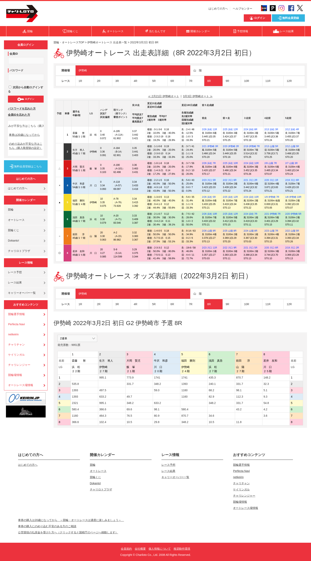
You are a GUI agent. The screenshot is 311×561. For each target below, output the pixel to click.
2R (99, 80)
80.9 (156, 415)
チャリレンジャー (19, 364)
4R (135, 80)
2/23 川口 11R (209, 247)
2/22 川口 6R (229, 180)
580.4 (75, 409)
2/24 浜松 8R (250, 129)
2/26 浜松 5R (209, 197)
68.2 (211, 390)
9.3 (265, 396)
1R (80, 80)
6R (172, 80)
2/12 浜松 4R (292, 129)
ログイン (25, 99)
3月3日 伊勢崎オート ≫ (197, 96)
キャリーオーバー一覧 (22, 292)
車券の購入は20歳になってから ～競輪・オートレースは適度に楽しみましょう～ (71, 520)
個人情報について (160, 548)
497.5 (102, 390)
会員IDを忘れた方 (19, 114)
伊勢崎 (83, 70)
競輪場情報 (15, 375)
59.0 (156, 390)
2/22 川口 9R (229, 247)
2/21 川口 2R (250, 180)
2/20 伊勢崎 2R (231, 146)
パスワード (16, 70)
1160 (184, 390)
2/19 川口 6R (292, 180)
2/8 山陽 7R (270, 163)
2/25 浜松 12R (230, 129)
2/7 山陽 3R (291, 163)
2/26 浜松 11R (209, 129)
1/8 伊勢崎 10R (293, 197)
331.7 (130, 383)
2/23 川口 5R (209, 180)
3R (117, 80)
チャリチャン (16, 344)
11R (268, 80)
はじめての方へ (218, 8)
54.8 (266, 403)
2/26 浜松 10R (209, 214)
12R (289, 80)
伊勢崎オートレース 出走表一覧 (107, 42)
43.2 (238, 409)
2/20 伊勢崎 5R (293, 214)
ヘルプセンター (242, 8)
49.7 (129, 396)
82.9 (211, 396)
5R (154, 80)
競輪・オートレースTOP (69, 42)
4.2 (265, 409)
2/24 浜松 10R (251, 163)
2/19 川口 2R (292, 247)
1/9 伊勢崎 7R (271, 197)
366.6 (102, 409)
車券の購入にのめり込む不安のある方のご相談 (47, 526)
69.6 (129, 409)
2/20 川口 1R (271, 180)
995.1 (102, 377)
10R (246, 80)
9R (227, 80)
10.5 (129, 422)
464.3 (102, 415)
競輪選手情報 (16, 314)
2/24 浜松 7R (250, 214)
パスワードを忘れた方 (22, 108)
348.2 (157, 383)
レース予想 (15, 272)
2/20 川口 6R (271, 247)
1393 (184, 383)
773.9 (130, 377)
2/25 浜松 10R (230, 163)
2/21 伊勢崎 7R (272, 214)
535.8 (75, 383)
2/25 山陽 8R (229, 230)
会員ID (14, 53)
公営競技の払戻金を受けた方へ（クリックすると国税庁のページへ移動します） (68, 532)
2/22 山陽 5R (292, 230)
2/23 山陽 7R (271, 230)
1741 (157, 377)
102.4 (102, 422)
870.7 (239, 377)
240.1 (212, 383)
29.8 (156, 422)
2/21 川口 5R (250, 247)
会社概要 (140, 548)
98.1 (238, 390)
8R (209, 80)
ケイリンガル (16, 354)
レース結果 (15, 282)
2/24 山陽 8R (250, 230)
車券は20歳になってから (24, 134)
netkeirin (13, 334)
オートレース (16, 219)
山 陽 (197, 70)
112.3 (239, 396)
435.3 (212, 377)
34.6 (211, 415)
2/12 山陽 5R (292, 146)
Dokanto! (13, 240)
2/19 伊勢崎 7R (252, 146)
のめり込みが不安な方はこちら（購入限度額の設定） (25, 145)
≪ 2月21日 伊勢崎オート (163, 96)
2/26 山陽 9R (209, 230)
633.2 (102, 396)
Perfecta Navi (16, 324)
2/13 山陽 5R (271, 146)
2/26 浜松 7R (209, 163)
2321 (75, 403)
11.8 (238, 422)
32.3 (266, 383)
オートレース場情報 (20, 385)
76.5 (129, 415)
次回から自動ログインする (25, 89)
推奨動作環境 (182, 548)
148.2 (266, 377)
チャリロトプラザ (19, 250)
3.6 (265, 415)
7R (190, 80)
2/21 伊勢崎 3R (210, 146)
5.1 (265, 390)
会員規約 (126, 548)
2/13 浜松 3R (271, 129)
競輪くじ (13, 230)
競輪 (10, 209)
